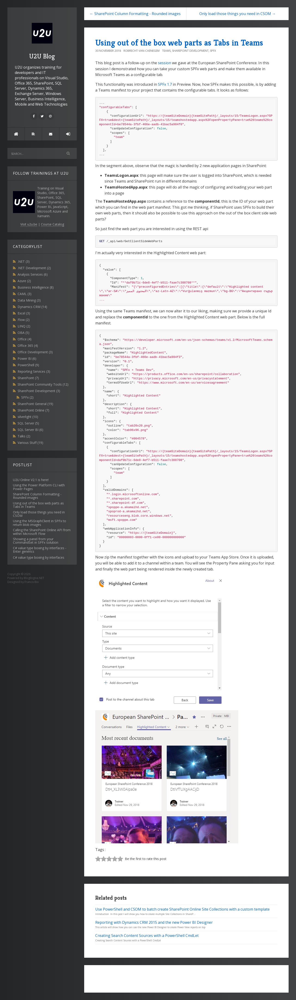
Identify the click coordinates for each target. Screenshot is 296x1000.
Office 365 (28, 345)
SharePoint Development (39, 391)
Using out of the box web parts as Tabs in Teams (179, 42)
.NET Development (34, 268)
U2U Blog (42, 39)
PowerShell (28, 365)
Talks (24, 436)
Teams (166, 51)
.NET (24, 261)
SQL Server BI (30, 429)
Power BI (27, 358)
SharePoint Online (33, 410)
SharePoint (28, 378)
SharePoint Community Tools (43, 384)
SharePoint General (35, 404)
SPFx (27, 397)
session (164, 62)
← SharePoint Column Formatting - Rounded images (135, 13)
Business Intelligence (36, 287)
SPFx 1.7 (165, 84)
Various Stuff (30, 442)
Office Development (35, 352)
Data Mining (29, 300)
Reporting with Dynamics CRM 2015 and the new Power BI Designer (154, 922)
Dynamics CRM (32, 307)
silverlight (28, 417)
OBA (23, 332)
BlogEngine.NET (34, 578)
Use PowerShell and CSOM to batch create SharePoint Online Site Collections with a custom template (182, 909)
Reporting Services (34, 371)
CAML (24, 294)
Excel (24, 313)
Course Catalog (52, 224)
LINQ (24, 326)
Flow (24, 319)
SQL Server (28, 423)
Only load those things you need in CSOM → (237, 13)
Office (24, 339)
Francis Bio (32, 582)
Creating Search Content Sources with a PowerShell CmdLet (147, 935)
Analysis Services (33, 274)
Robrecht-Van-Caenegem (141, 51)
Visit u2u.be (28, 224)
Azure (24, 281)
